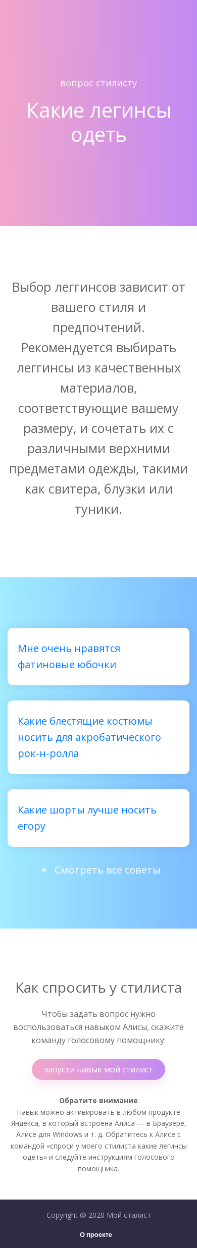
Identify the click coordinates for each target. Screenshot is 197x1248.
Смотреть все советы (98, 870)
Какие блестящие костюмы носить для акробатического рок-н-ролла (89, 737)
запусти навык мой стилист (98, 1069)
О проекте (96, 1235)
